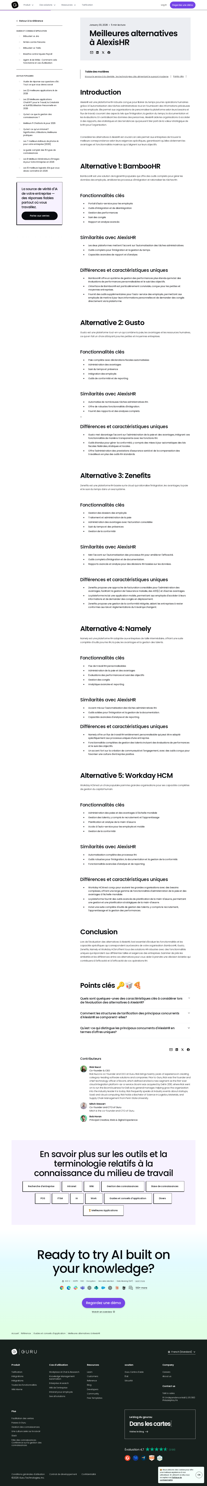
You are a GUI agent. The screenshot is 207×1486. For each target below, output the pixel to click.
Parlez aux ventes (39, 215)
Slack (14, 1435)
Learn (89, 1372)
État (126, 1376)
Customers (92, 1376)
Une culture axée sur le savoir (26, 1431)
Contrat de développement (63, 1474)
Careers (166, 1372)
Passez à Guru (19, 1422)
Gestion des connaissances (26, 1427)
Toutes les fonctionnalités (24, 1384)
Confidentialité (89, 1474)
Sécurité (129, 1380)
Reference (92, 1380)
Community (93, 1393)
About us (166, 1376)
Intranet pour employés (61, 1392)
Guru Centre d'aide (134, 1372)
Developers (92, 1389)
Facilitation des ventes (23, 1418)
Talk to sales (168, 1393)
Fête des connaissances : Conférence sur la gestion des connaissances (27, 1443)
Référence (26, 1333)
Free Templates (94, 1398)
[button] (29, 5)
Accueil (15, 1333)
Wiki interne (17, 1389)
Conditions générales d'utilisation (28, 1474)
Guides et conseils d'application (49, 1333)
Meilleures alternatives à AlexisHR (84, 1333)
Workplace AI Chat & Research (64, 1372)
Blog (89, 1384)
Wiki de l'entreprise (58, 1387)
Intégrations (17, 1376)
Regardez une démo (182, 5)
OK (199, 1474)
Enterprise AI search (59, 1383)
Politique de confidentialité (171, 1478)
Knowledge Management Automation (61, 1377)
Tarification (87, 4)
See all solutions (57, 1396)
